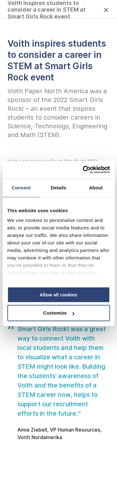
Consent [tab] (21, 187)
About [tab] (96, 187)
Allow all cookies (58, 294)
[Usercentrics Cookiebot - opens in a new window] (83, 170)
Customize (58, 313)
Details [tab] (58, 187)
